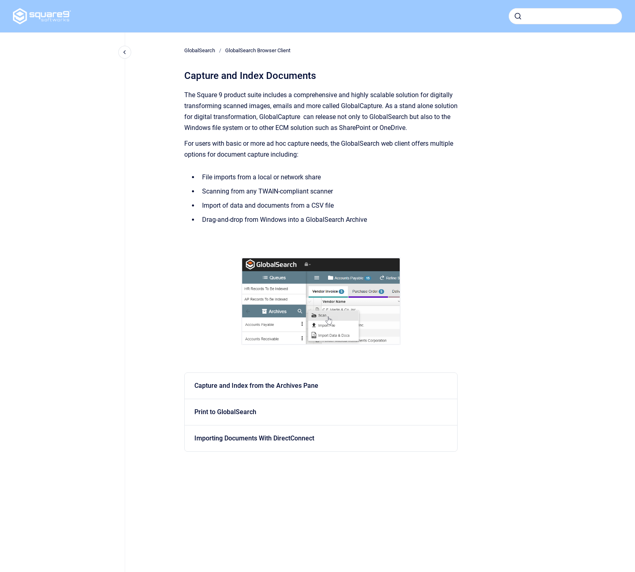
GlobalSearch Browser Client (257, 50)
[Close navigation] (124, 52)
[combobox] (565, 16)
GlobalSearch (199, 50)
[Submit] (517, 16)
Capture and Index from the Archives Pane (256, 385)
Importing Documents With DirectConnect (254, 438)
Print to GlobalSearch (225, 412)
